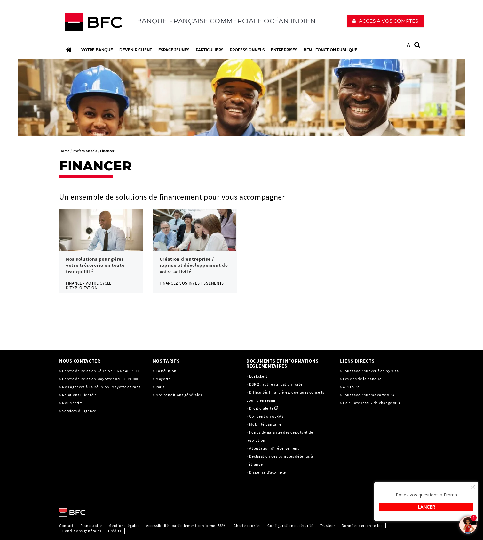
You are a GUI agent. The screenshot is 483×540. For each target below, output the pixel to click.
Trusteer (327, 525)
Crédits (114, 530)
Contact (66, 525)
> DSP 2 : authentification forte (274, 384)
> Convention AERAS (265, 416)
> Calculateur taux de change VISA (370, 402)
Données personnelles (362, 525)
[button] (385, 21)
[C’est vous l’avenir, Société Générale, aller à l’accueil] (101, 23)
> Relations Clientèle (78, 394)
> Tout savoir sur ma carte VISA (367, 394)
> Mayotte (162, 378)
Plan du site (91, 525)
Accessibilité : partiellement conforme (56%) (186, 525)
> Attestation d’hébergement (273, 448)
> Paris (159, 386)
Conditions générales (81, 530)
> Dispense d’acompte (266, 472)
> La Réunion (165, 370)
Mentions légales (123, 525)
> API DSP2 (349, 386)
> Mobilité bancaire (264, 424)
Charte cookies (247, 525)
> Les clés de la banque (361, 378)
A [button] (408, 44)
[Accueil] (68, 50)
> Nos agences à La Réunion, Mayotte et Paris (100, 386)
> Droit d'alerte (259, 408)
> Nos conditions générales (177, 394)
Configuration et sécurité (290, 525)
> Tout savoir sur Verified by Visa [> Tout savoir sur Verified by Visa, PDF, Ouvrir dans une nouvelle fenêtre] (369, 370)
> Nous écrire (71, 402)
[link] (101, 251)
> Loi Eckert (256, 376)
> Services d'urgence (77, 410)
